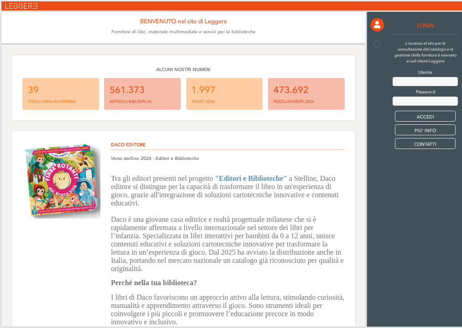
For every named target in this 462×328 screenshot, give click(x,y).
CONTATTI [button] (425, 144)
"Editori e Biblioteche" (251, 178)
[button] (377, 24)
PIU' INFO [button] (425, 130)
